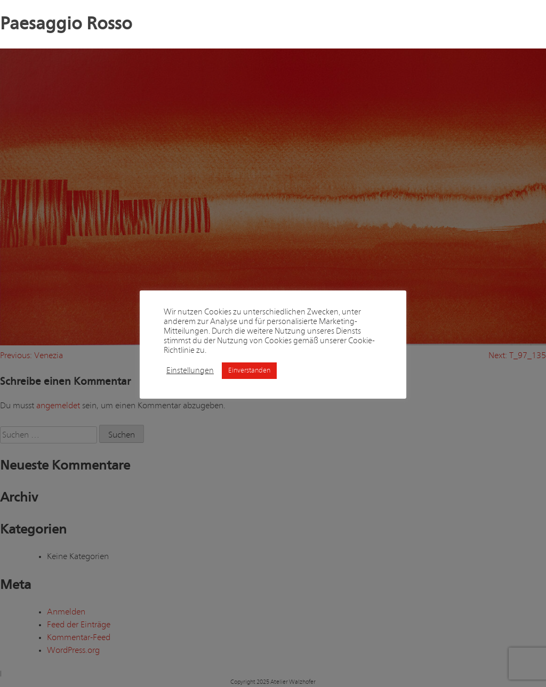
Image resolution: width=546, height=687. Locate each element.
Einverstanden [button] (249, 370)
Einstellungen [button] (190, 371)
